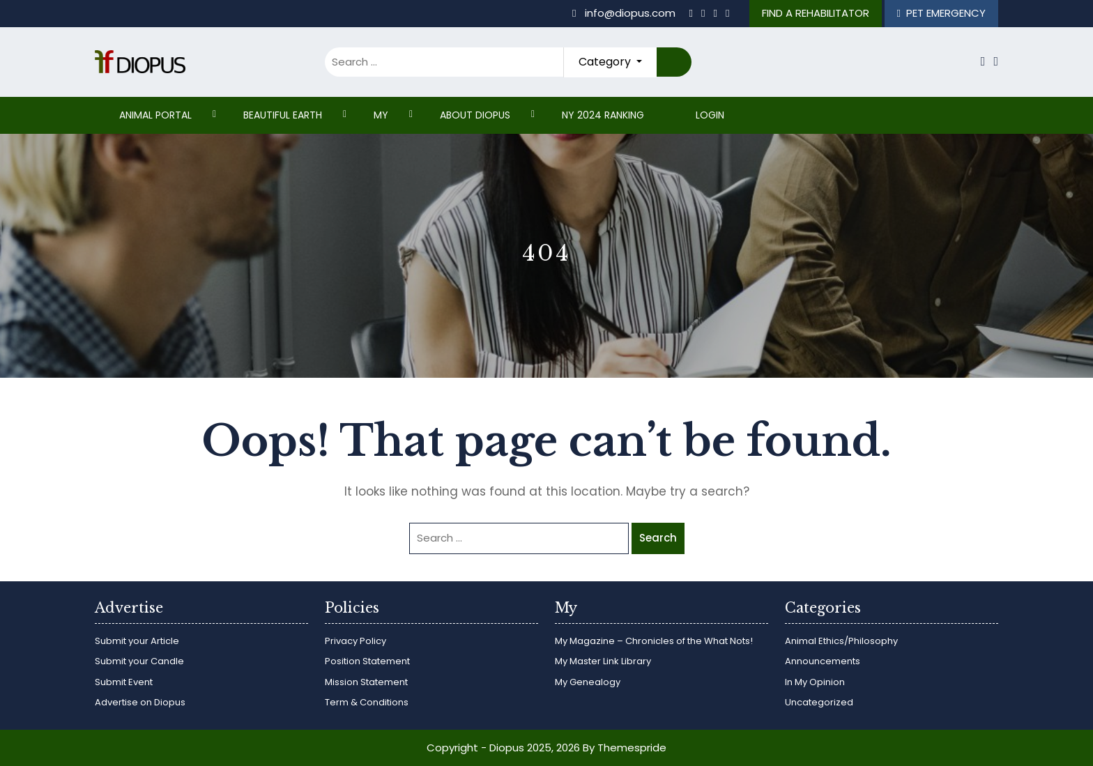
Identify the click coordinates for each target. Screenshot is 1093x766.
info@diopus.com (625, 13)
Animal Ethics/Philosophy (841, 641)
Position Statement (367, 661)
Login (710, 115)
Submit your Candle (139, 661)
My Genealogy (587, 682)
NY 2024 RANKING (603, 115)
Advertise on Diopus (140, 702)
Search (674, 62)
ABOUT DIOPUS (475, 115)
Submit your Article (137, 641)
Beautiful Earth (282, 115)
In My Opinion (815, 682)
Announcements (822, 661)
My (381, 115)
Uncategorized (819, 702)
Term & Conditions (366, 702)
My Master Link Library (603, 661)
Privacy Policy (355, 641)
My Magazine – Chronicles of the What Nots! (654, 641)
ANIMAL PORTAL (155, 115)
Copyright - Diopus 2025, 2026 (503, 747)
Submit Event (124, 682)
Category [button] (606, 62)
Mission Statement (366, 682)
